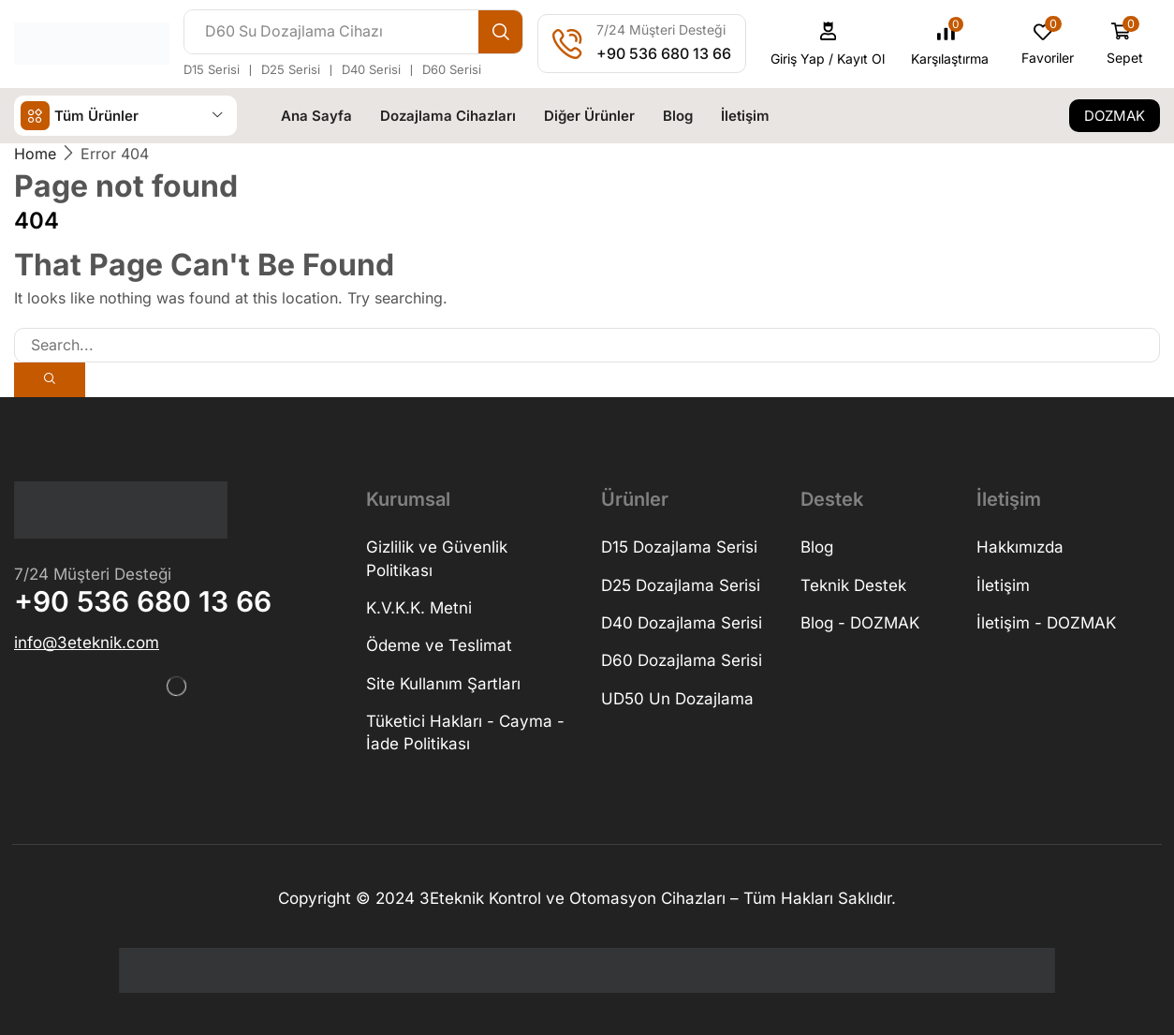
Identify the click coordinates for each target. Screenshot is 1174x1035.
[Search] (500, 31)
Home (35, 153)
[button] (828, 44)
